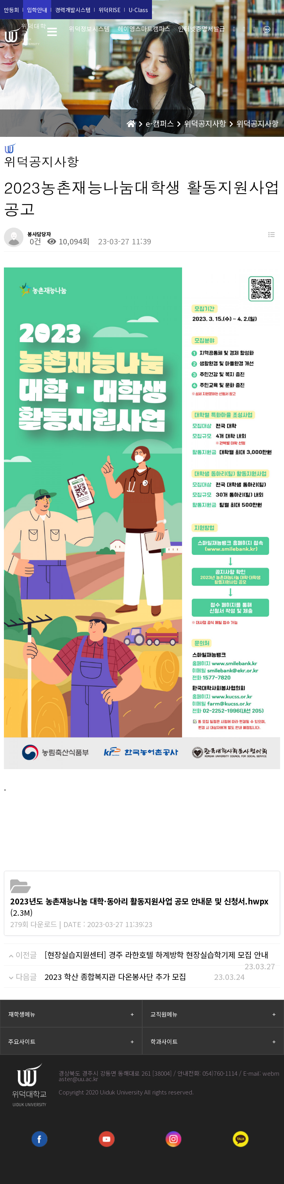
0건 (34, 241)
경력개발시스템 (73, 10)
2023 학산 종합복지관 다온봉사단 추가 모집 (115, 976)
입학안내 (37, 10)
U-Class (138, 10)
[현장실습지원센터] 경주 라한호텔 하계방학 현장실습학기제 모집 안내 (156, 954)
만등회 (11, 10)
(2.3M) (139, 906)
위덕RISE (109, 10)
